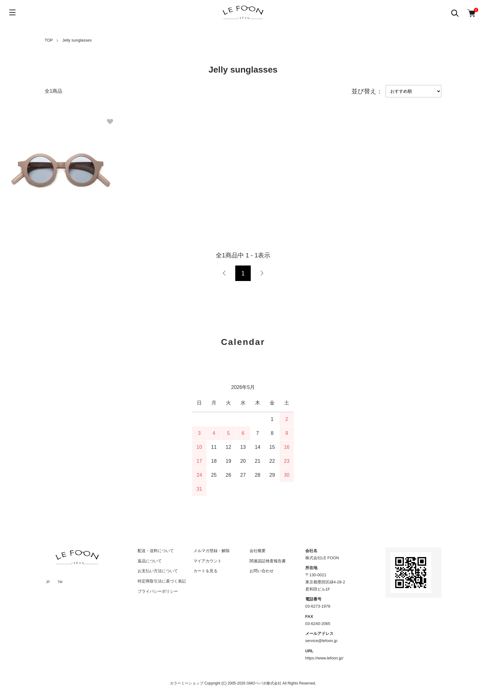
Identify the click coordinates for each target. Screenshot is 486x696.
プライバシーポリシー (158, 591)
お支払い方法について (158, 571)
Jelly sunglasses (77, 40)
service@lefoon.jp (321, 640)
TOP (49, 40)
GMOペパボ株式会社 (263, 683)
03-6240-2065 (317, 623)
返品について (150, 561)
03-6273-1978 (317, 606)
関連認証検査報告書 (268, 561)
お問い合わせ (262, 571)
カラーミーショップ (186, 683)
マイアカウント (207, 561)
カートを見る (205, 571)
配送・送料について (156, 550)
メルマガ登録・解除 (211, 550)
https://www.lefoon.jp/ (324, 658)
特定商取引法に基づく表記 (162, 581)
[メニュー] (12, 12)
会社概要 (258, 550)
